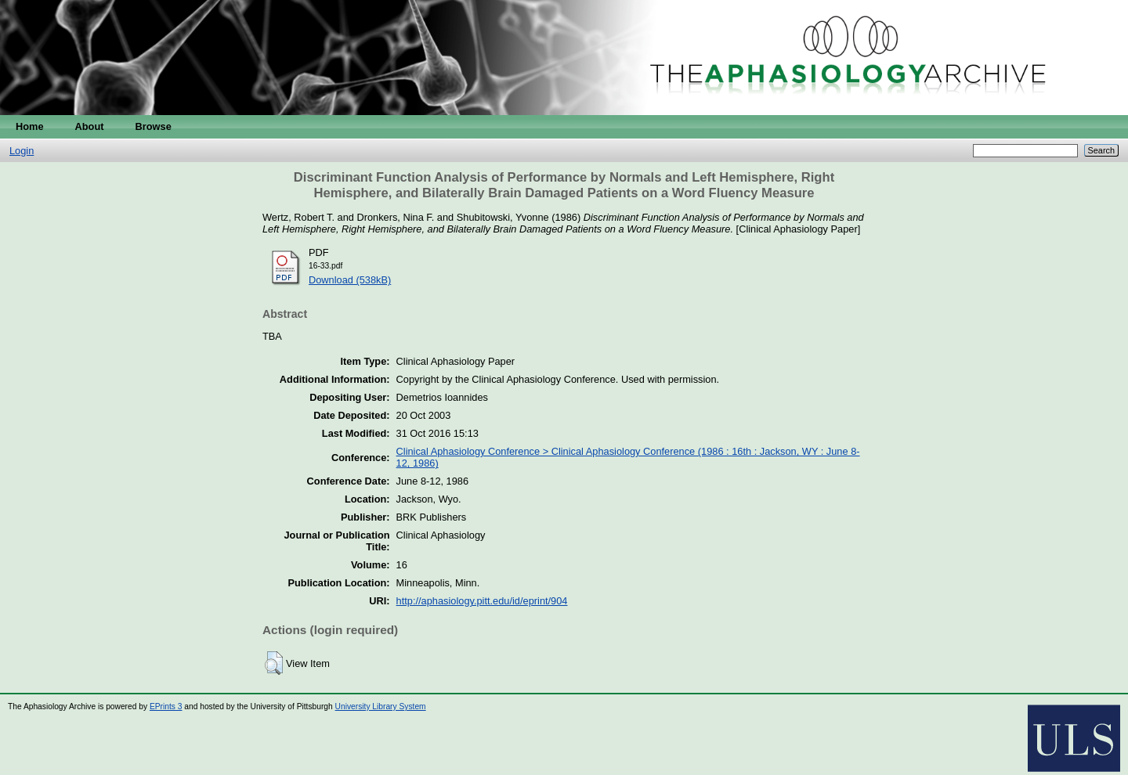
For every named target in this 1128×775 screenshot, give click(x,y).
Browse (154, 126)
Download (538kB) (350, 280)
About (89, 126)
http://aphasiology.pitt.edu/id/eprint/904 (482, 601)
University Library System (380, 706)
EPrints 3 (166, 706)
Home (30, 126)
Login (21, 151)
